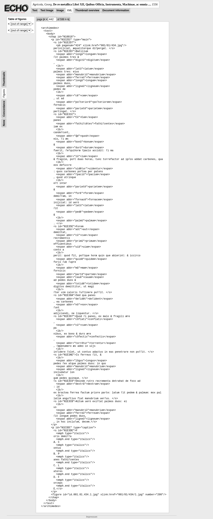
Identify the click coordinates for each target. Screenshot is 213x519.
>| (68, 19)
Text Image (46, 10)
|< (44, 19)
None (3, 123)
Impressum (91, 517)
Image (60, 10)
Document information (115, 10)
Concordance (3, 109)
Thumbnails (3, 79)
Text (34, 10)
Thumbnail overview (87, 10)
